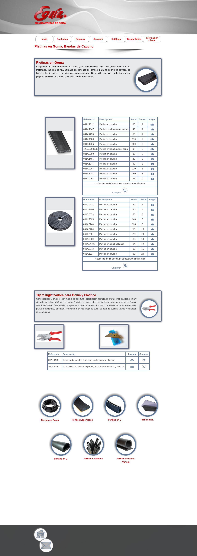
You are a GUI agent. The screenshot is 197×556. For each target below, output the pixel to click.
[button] (45, 538)
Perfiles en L (147, 420)
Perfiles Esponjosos (82, 420)
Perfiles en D (60, 459)
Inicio (44, 39)
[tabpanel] (97, 76)
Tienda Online (134, 39)
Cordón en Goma (50, 420)
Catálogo (116, 39)
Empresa (80, 39)
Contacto (98, 39)
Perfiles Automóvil (93, 458)
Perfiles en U (114, 420)
